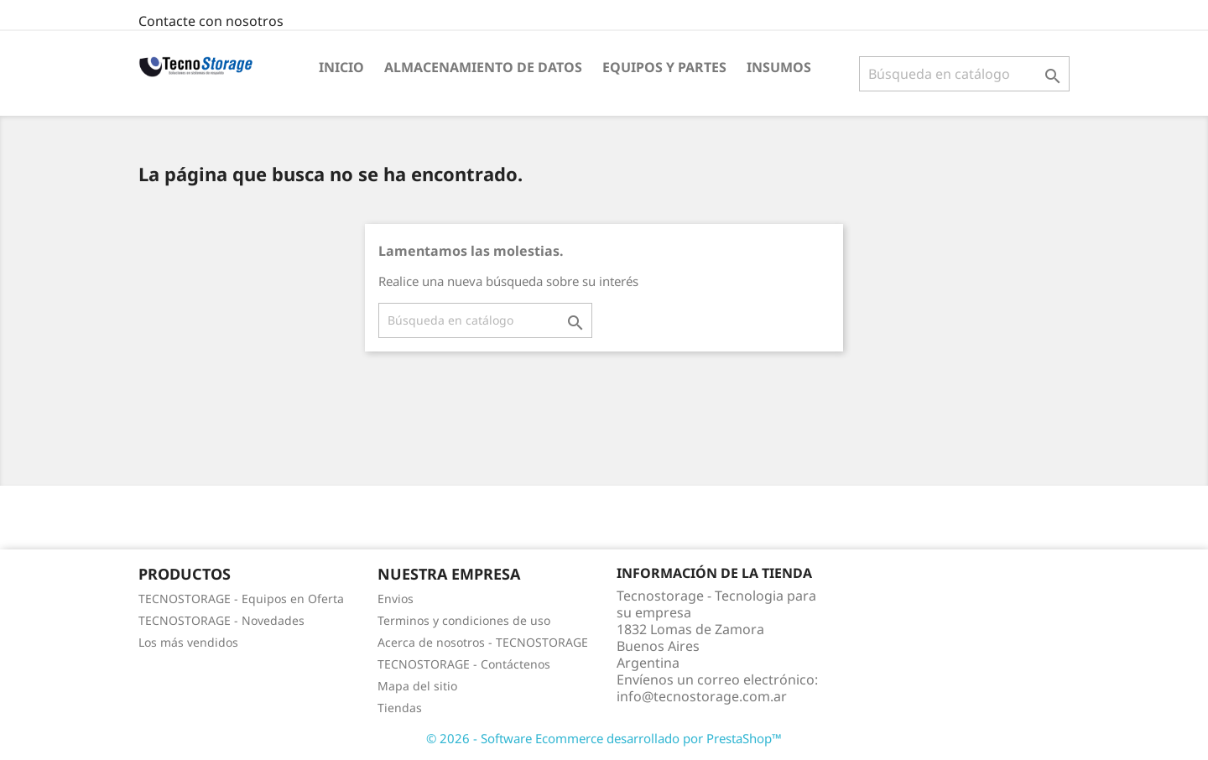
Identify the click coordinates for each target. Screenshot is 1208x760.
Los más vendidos (188, 642)
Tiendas (400, 708)
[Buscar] (964, 73)
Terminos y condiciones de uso (464, 620)
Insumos (779, 67)
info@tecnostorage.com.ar (702, 696)
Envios (396, 598)
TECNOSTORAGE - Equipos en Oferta (241, 598)
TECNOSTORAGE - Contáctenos (464, 664)
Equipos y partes (664, 67)
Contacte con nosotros (211, 21)
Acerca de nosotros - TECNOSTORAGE (483, 642)
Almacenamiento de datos (483, 67)
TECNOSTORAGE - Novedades (221, 620)
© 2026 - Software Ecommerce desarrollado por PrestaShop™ (604, 738)
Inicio (341, 67)
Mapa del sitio (417, 686)
